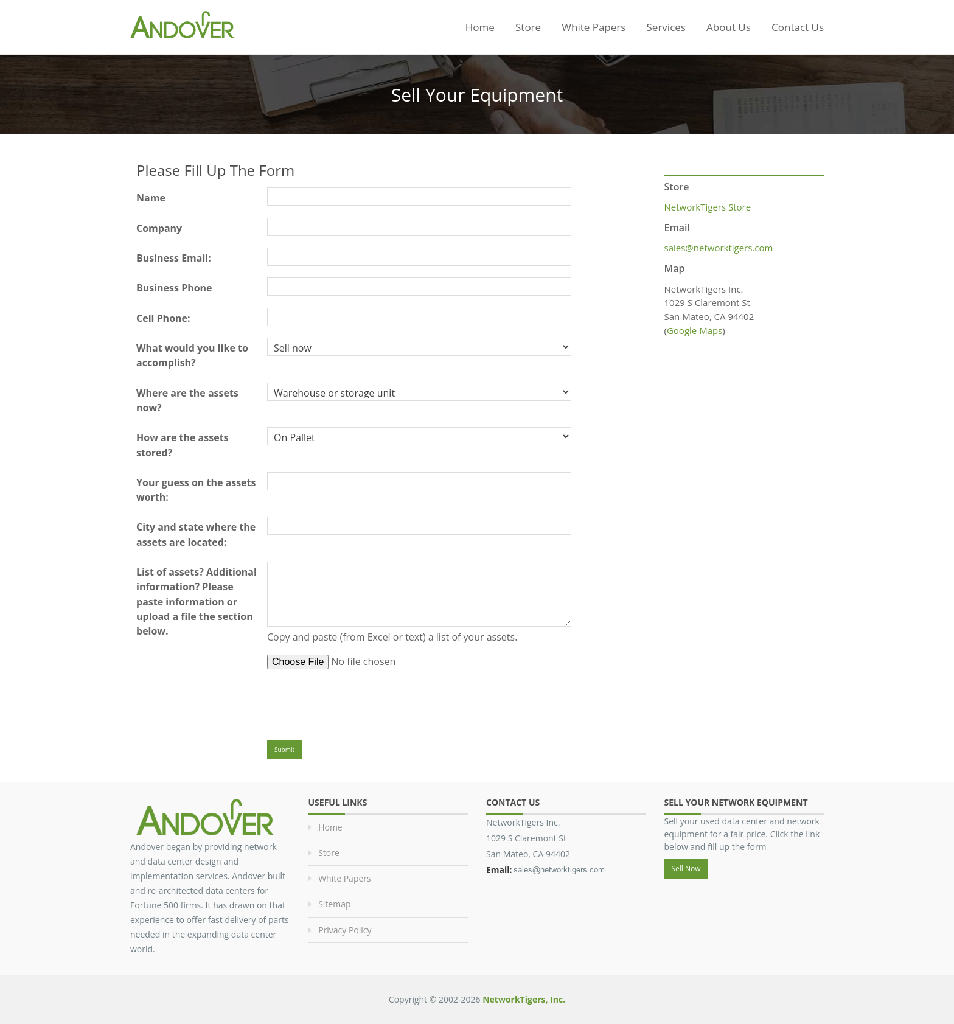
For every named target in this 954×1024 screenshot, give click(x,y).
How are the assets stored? (182, 445)
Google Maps (694, 330)
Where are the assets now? (187, 400)
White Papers (593, 27)
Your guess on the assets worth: (196, 490)
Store (528, 27)
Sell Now (686, 868)
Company (159, 228)
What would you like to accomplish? (192, 355)
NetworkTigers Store (707, 207)
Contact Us (797, 27)
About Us (728, 27)
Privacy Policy (344, 930)
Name (150, 197)
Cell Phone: (163, 318)
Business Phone (174, 287)
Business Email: (173, 258)
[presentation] (359, 702)
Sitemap (334, 904)
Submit (284, 749)
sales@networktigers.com (718, 248)
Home (480, 27)
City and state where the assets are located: (196, 534)
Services (666, 27)
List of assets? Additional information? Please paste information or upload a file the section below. (196, 601)
